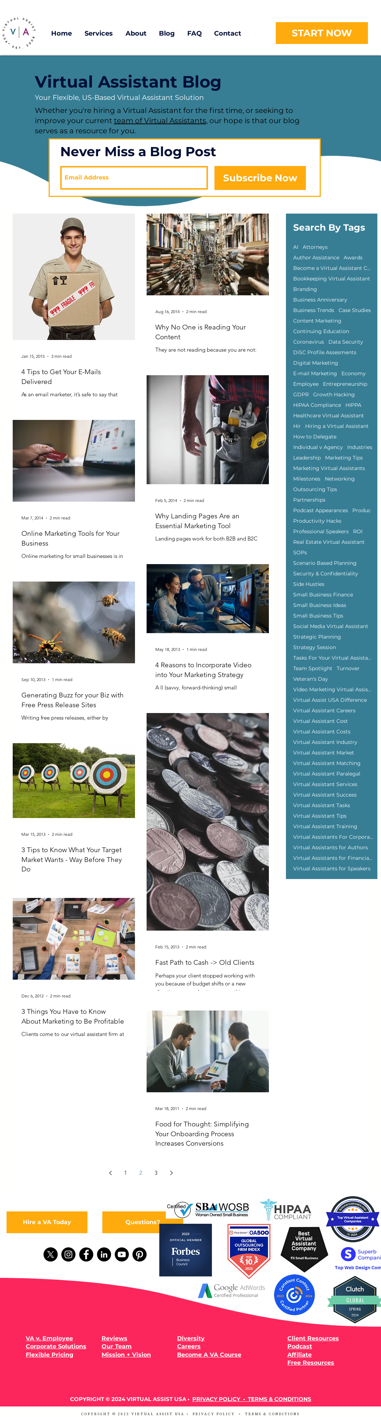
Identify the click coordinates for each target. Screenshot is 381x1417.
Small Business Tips (318, 616)
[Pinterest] (139, 1254)
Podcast (299, 1346)
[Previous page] (110, 1172)
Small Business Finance (323, 595)
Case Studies (355, 310)
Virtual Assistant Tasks (321, 805)
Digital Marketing (315, 363)
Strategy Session (314, 647)
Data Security (345, 342)
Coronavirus (308, 342)
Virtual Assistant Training (325, 826)
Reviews (114, 1338)
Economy (353, 374)
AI (295, 247)
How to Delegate (314, 437)
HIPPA (353, 405)
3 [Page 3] (156, 1172)
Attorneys (315, 247)
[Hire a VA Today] (47, 1222)
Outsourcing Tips (315, 489)
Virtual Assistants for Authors (330, 848)
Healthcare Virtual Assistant (328, 416)
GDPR (301, 395)
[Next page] (171, 1172)
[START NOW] (322, 33)
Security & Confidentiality (325, 574)
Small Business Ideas (319, 605)
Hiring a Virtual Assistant (337, 426)
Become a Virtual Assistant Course (333, 268)
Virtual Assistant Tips (320, 816)
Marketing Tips (344, 458)
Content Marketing (317, 321)
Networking (340, 479)
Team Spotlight (312, 668)
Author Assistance (316, 258)
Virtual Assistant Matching (327, 763)
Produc (361, 510)
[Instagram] (68, 1254)
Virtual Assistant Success (325, 795)
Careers (189, 1346)
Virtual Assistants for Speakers (331, 869)
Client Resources (313, 1338)
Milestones (306, 479)
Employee (306, 384)
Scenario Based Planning (325, 563)
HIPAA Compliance (317, 405)
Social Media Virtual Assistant (330, 626)
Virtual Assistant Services (325, 784)
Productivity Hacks (317, 521)
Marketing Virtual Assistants (329, 468)
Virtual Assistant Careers (324, 711)
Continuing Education (321, 331)
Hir (297, 426)
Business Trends (313, 310)
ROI (357, 532)
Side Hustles (308, 584)
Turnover (348, 668)
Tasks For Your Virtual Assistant (333, 658)
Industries (359, 447)
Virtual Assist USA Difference (330, 700)
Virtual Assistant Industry (325, 742)
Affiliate (299, 1354)
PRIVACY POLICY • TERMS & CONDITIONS (251, 1399)
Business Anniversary (320, 300)
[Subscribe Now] (260, 178)
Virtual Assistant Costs (322, 732)
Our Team (117, 1346)
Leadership (307, 458)
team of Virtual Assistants (160, 120)
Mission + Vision (126, 1354)
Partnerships (309, 500)
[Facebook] (86, 1254)
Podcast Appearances (320, 510)
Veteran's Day (310, 679)
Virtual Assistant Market (323, 753)
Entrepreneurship (345, 384)
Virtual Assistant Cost (320, 721)
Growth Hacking (334, 395)
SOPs (300, 553)
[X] (51, 1254)
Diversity (191, 1338)
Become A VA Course (209, 1354)
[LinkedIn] (104, 1254)
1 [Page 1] (125, 1172)
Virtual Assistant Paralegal (326, 774)
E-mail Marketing (315, 374)
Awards (353, 258)
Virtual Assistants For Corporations (333, 837)
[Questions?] (142, 1222)
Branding (305, 289)
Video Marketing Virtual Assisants (333, 690)
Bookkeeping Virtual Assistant (331, 279)
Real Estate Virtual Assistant (329, 542)
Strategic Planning (317, 637)
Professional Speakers (321, 532)
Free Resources (310, 1362)
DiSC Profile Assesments (324, 352)
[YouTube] (122, 1254)
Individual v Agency (318, 447)
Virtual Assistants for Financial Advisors (333, 858)
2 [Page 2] (140, 1172)
